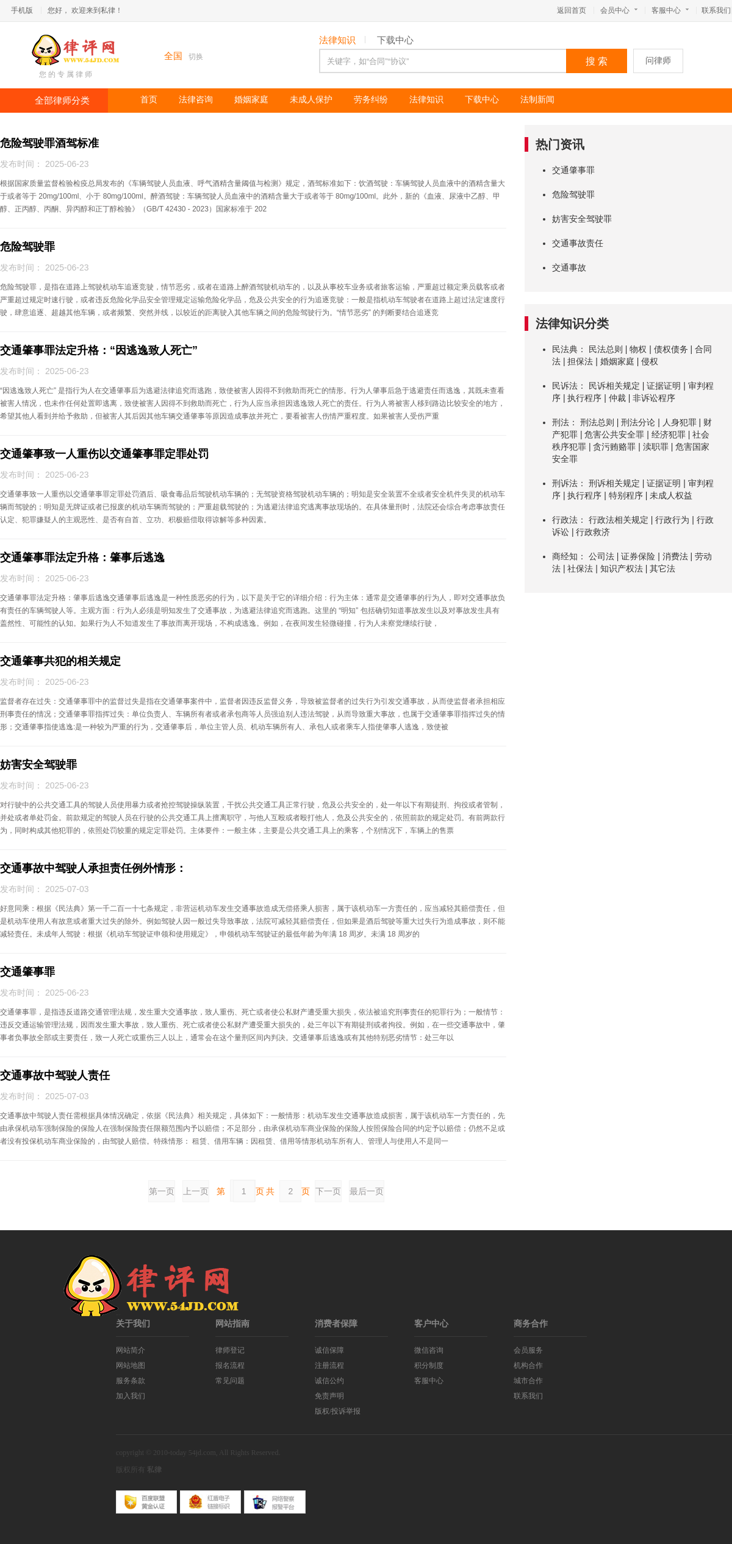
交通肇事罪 (27, 972)
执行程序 (584, 398)
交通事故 (569, 267)
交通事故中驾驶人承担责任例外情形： (93, 868)
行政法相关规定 (618, 520)
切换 (195, 56)
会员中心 (618, 10)
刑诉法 (565, 483)
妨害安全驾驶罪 (38, 765)
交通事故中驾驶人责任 (55, 1075)
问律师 (658, 60)
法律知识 (337, 40)
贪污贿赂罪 (614, 447)
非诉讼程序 (654, 398)
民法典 (565, 349)
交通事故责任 (577, 243)
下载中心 (395, 40)
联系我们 (716, 10)
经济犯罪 (668, 434)
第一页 (161, 1191)
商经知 (565, 556)
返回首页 (571, 10)
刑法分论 (638, 422)
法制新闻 (537, 99)
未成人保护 (311, 99)
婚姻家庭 (251, 99)
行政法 (565, 520)
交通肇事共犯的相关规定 (60, 661)
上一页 (196, 1191)
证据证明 (664, 386)
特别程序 (626, 495)
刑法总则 (597, 422)
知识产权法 (621, 568)
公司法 (601, 556)
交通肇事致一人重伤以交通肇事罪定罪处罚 (104, 454)
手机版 (22, 10)
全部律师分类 (62, 100)
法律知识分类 (572, 323)
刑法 (560, 422)
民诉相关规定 (614, 386)
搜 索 (597, 61)
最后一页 (367, 1191)
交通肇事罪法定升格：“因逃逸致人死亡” (99, 350)
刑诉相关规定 (614, 483)
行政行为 (672, 520)
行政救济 (593, 532)
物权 (638, 349)
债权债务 (671, 349)
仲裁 (617, 398)
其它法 (662, 568)
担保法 (580, 361)
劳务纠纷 (371, 99)
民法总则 (606, 349)
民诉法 (565, 386)
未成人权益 (671, 495)
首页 (148, 99)
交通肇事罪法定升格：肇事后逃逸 (82, 557)
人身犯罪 (679, 422)
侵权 (649, 361)
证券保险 (638, 556)
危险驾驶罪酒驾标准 (49, 143)
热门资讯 (560, 144)
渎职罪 (656, 447)
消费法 (675, 556)
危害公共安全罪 (614, 434)
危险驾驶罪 (27, 247)
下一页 (328, 1191)
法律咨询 (196, 99)
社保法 (580, 568)
